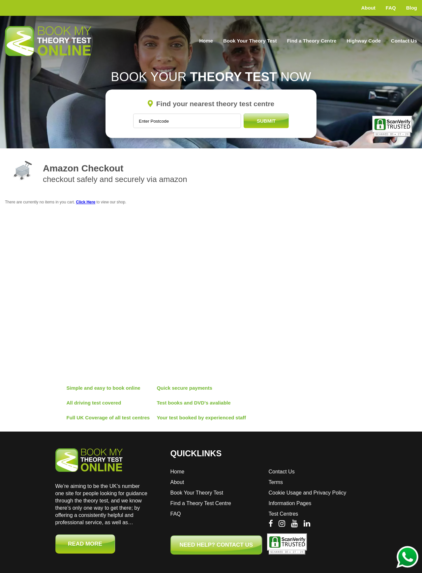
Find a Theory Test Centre (200, 503)
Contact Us (404, 41)
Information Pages (290, 503)
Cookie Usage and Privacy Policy (308, 493)
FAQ (391, 8)
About (368, 8)
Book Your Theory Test (250, 41)
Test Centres (283, 514)
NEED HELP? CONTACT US (216, 545)
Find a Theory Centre (311, 41)
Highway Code (363, 41)
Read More (85, 544)
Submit (266, 121)
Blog (411, 8)
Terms (276, 482)
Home (206, 41)
